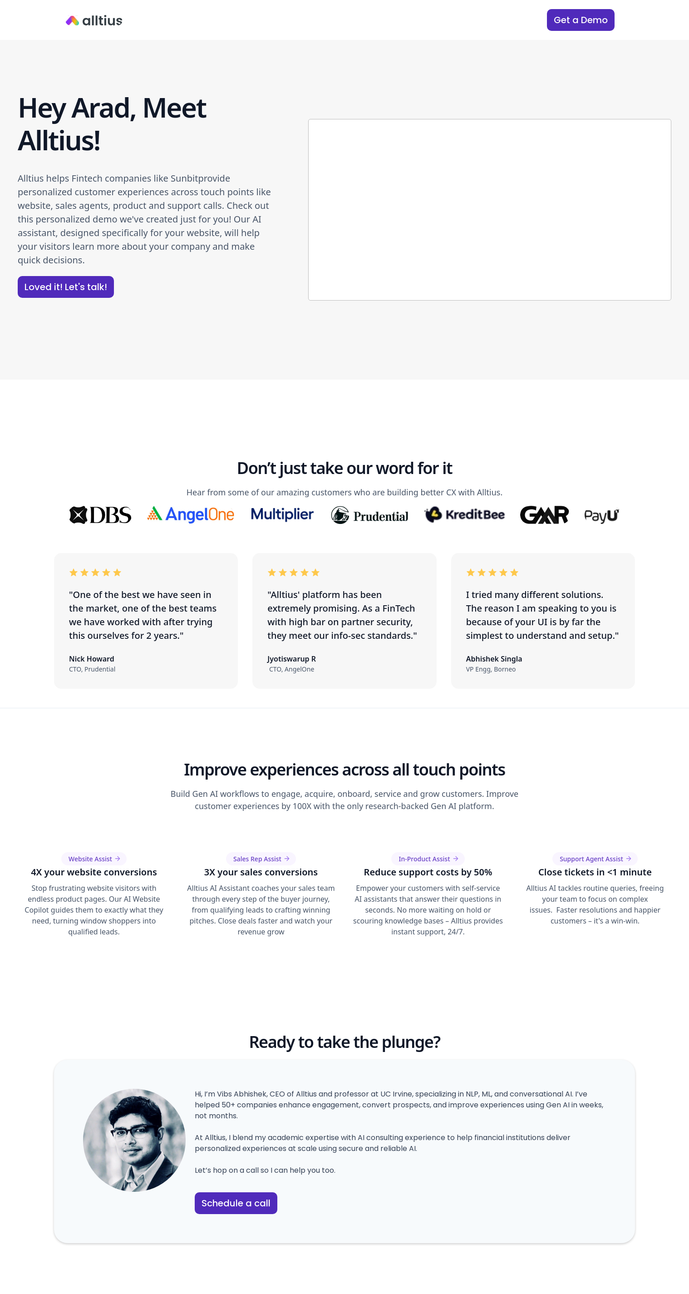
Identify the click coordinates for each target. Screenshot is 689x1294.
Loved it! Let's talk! (66, 287)
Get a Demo (581, 20)
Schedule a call (236, 1203)
